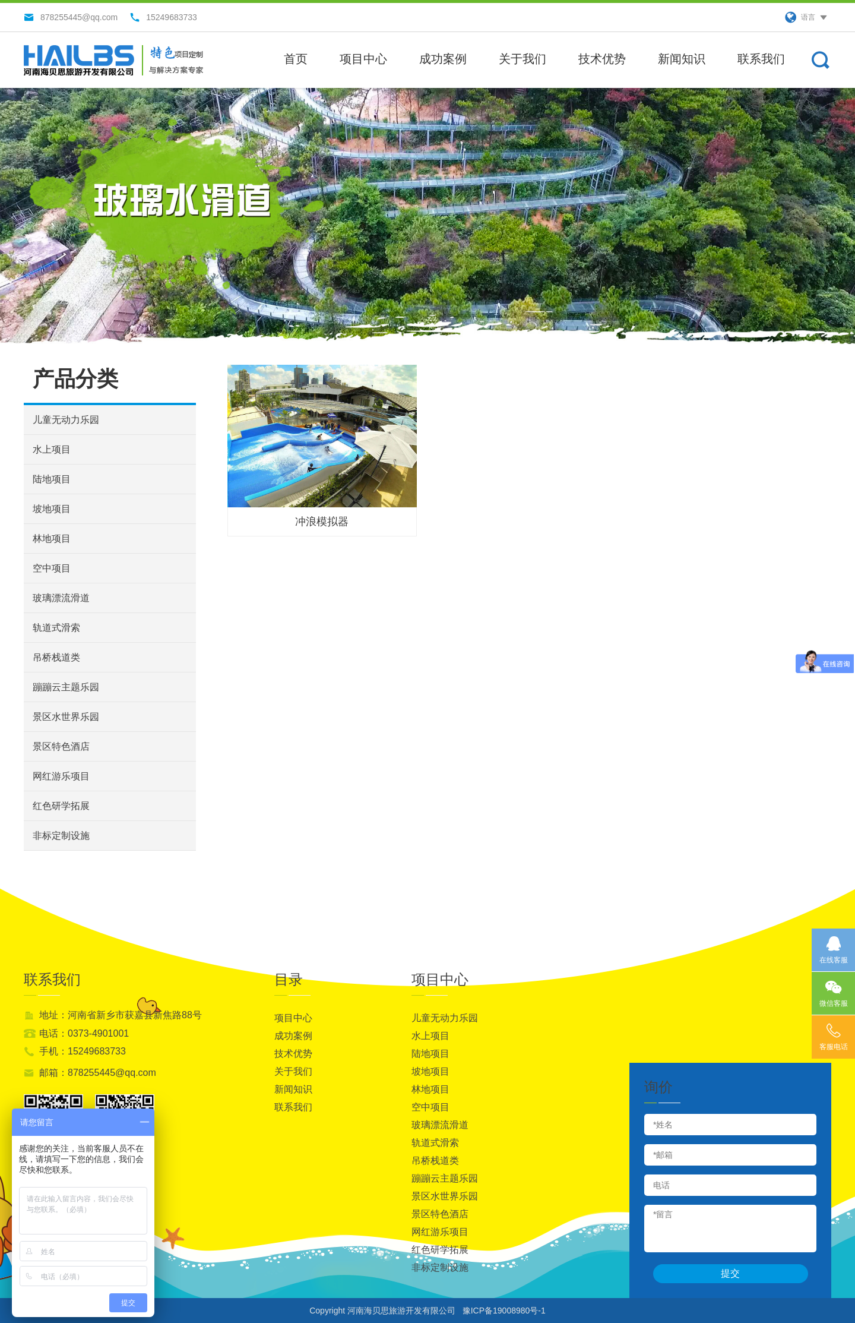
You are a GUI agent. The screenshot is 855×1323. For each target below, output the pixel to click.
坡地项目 (52, 509)
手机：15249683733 (82, 1051)
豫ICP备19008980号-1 (504, 1310)
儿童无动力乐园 (66, 420)
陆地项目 (52, 479)
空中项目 (52, 568)
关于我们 (522, 58)
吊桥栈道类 (56, 657)
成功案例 (443, 58)
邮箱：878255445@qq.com (97, 1073)
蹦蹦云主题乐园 (66, 687)
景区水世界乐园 (66, 717)
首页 (296, 58)
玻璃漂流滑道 (61, 598)
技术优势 (602, 58)
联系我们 (761, 58)
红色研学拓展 (61, 806)
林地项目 (52, 538)
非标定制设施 (61, 836)
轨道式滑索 (56, 628)
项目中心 (363, 58)
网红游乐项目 (61, 776)
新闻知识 (681, 58)
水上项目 (52, 449)
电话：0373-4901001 (84, 1033)
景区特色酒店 (61, 746)
